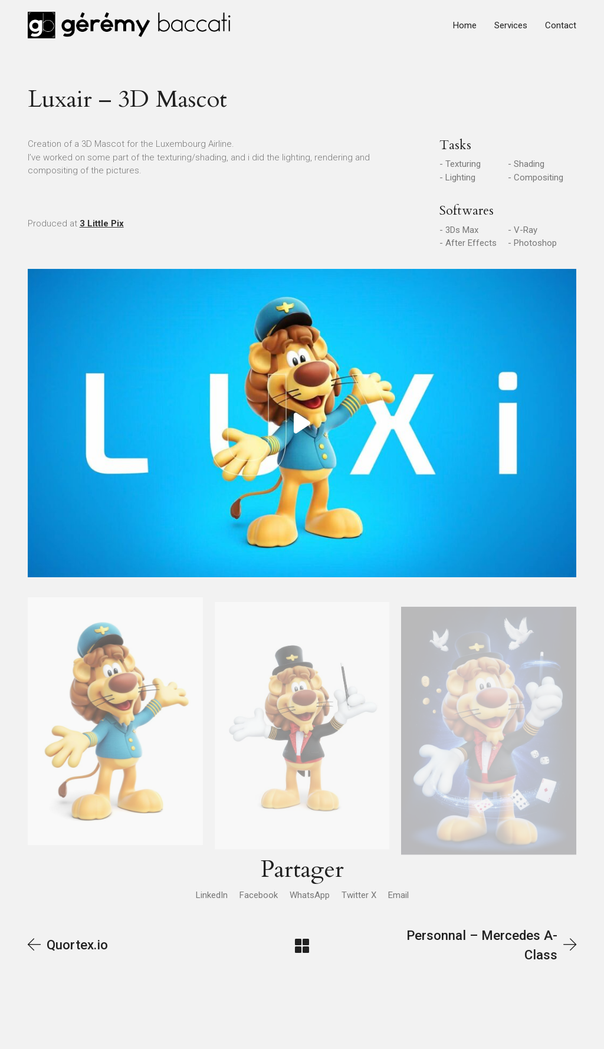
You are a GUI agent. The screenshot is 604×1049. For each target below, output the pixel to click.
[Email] (398, 895)
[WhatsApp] (310, 895)
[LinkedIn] (212, 895)
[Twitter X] (359, 895)
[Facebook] (258, 895)
